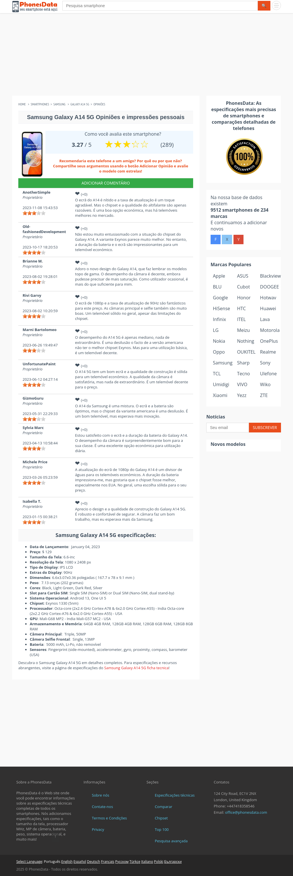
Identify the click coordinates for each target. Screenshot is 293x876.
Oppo (219, 352)
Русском (121, 861)
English (67, 861)
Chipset (161, 818)
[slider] (34, 213)
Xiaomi (220, 395)
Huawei (268, 308)
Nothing (245, 341)
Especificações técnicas (175, 795)
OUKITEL (246, 352)
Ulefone (268, 373)
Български (173, 861)
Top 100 (162, 829)
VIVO (242, 384)
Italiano (147, 861)
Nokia (219, 341)
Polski (158, 861)
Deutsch (93, 861)
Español (80, 861)
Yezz (241, 395)
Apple (219, 276)
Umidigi (221, 384)
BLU (217, 287)
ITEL (241, 319)
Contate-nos (102, 806)
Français (107, 861)
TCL (217, 373)
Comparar (163, 806)
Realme (268, 352)
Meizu (243, 330)
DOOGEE (269, 287)
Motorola (270, 330)
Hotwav (268, 297)
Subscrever (265, 427)
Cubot (243, 287)
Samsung (222, 363)
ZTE (264, 395)
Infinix (219, 319)
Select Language (29, 861)
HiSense (221, 308)
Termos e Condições (109, 818)
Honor (243, 297)
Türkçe (135, 861)
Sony (265, 363)
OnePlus (269, 341)
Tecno (243, 373)
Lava (265, 319)
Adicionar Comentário (106, 183)
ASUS (242, 276)
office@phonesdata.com (246, 812)
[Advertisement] (146, 55)
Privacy (98, 829)
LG (216, 330)
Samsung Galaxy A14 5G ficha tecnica (136, 667)
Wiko (265, 384)
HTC (241, 308)
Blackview (270, 276)
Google (220, 297)
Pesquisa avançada (171, 840)
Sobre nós (100, 795)
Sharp (243, 363)
